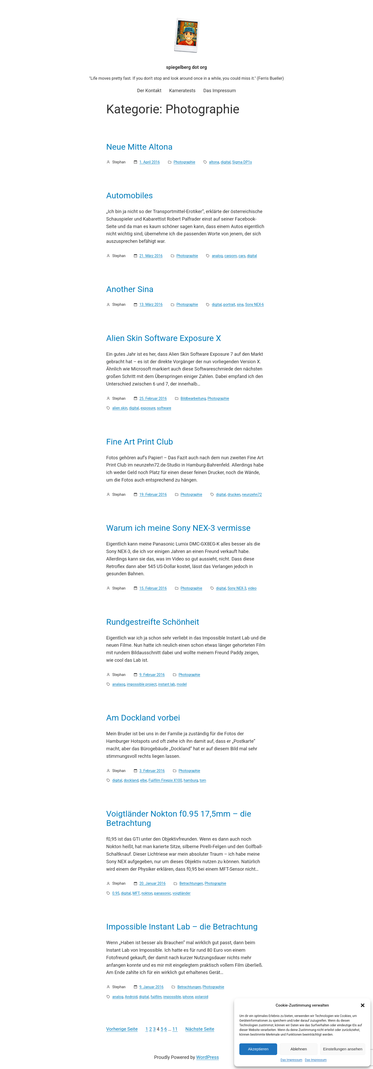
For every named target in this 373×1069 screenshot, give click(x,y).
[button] (362, 1005)
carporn (230, 256)
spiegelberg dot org (186, 67)
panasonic (162, 893)
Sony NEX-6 (254, 304)
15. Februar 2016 (153, 588)
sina (240, 304)
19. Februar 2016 (153, 494)
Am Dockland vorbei (143, 717)
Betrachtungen (191, 883)
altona (214, 162)
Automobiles (129, 195)
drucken (234, 494)
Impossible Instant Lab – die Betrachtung (182, 926)
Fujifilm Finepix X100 (165, 780)
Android (131, 997)
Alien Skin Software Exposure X (163, 338)
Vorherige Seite (122, 1029)
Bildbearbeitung (193, 398)
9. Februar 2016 (152, 675)
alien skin (120, 408)
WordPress (207, 1057)
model (182, 684)
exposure (148, 408)
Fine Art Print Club (139, 441)
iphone (188, 997)
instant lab (166, 684)
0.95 (115, 893)
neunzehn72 (252, 494)
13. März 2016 (150, 304)
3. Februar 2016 (152, 771)
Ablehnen (298, 1049)
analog (217, 256)
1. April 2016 (149, 162)
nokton (147, 893)
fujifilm (156, 997)
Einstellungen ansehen (342, 1049)
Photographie (184, 162)
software (164, 408)
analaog (118, 684)
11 (175, 1029)
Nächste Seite (199, 1029)
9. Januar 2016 (151, 987)
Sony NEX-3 (237, 588)
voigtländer (181, 893)
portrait (229, 304)
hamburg (191, 780)
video (252, 588)
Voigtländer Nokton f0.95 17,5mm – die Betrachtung (178, 818)
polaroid (201, 997)
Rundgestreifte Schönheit (152, 622)
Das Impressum (291, 1060)
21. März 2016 (150, 256)
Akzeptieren (258, 1049)
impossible (172, 997)
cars (242, 256)
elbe (143, 780)
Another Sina (130, 289)
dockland (131, 780)
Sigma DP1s (242, 162)
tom (203, 780)
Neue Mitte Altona (139, 146)
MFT (136, 893)
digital (226, 162)
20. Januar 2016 (152, 883)
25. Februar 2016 (153, 398)
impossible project (142, 684)
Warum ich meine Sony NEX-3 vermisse (178, 528)
